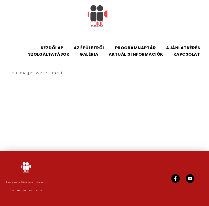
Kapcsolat (104, 184)
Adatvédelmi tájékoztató (120, 172)
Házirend (71, 172)
